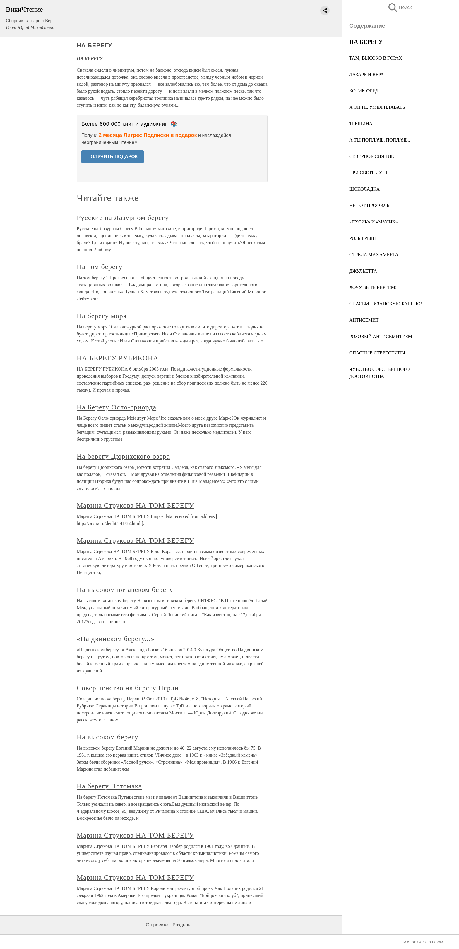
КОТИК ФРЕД (363, 90)
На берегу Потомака (109, 786)
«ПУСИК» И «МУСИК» (373, 221)
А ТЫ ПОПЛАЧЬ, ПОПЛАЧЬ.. (379, 139)
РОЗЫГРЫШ (362, 238)
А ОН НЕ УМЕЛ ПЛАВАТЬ (377, 107)
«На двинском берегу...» (116, 639)
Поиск (399, 7)
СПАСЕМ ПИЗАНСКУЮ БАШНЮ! (385, 303)
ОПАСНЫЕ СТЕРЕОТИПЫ (377, 352)
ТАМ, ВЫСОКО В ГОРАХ (375, 58)
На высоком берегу (107, 737)
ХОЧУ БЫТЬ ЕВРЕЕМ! (373, 287)
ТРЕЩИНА (360, 123)
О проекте (157, 924)
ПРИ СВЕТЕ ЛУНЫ (369, 172)
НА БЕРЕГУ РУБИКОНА (118, 358)
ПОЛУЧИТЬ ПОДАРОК (112, 156)
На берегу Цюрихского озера (123, 456)
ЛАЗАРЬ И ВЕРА (366, 74)
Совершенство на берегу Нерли (128, 688)
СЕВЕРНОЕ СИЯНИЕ (371, 156)
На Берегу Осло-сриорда (116, 407)
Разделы (181, 924)
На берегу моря (102, 316)
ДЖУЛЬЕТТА (363, 270)
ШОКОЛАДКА (364, 189)
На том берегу (99, 267)
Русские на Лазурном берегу (123, 217)
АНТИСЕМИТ (363, 320)
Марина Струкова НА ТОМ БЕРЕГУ (135, 505)
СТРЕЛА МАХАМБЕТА (373, 254)
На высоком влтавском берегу (125, 589)
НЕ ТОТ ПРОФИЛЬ (369, 205)
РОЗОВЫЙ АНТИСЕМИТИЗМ (380, 336)
